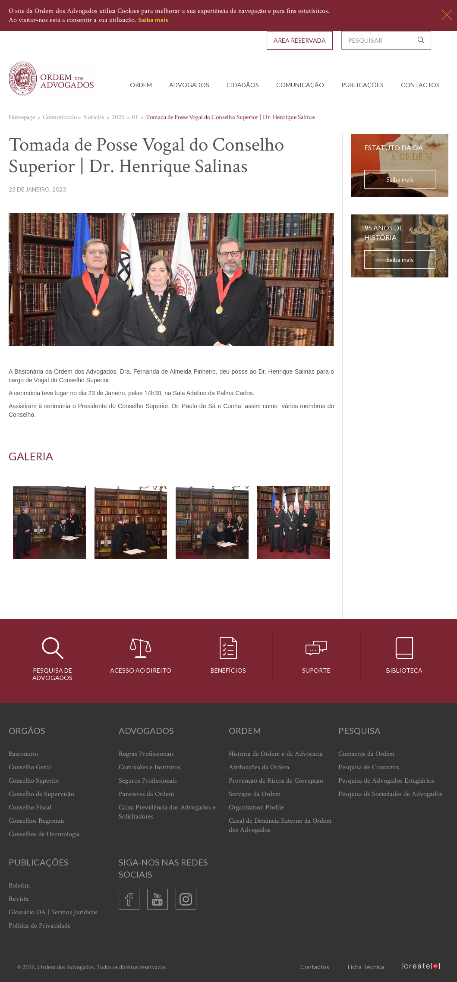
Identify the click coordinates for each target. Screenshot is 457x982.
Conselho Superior (34, 780)
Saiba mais (153, 19)
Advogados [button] (189, 84)
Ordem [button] (141, 84)
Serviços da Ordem (255, 794)
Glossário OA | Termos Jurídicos (53, 912)
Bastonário (23, 754)
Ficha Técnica (366, 966)
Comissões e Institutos (149, 767)
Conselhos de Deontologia (44, 834)
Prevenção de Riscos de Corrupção (276, 780)
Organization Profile (256, 807)
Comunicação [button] (300, 84)
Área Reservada (300, 40)
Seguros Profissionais (148, 780)
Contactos (420, 84)
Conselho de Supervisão (41, 794)
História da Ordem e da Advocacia (276, 754)
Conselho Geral (30, 767)
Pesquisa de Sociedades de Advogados (390, 794)
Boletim (19, 885)
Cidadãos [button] (243, 84)
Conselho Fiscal (30, 807)
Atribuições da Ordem (259, 767)
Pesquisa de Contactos (368, 767)
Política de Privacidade (40, 925)
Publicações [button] (362, 84)
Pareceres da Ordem (146, 794)
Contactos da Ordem (366, 754)
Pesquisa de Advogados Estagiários (386, 780)
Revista (19, 898)
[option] (171, 522)
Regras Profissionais (146, 754)
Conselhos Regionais (37, 820)
